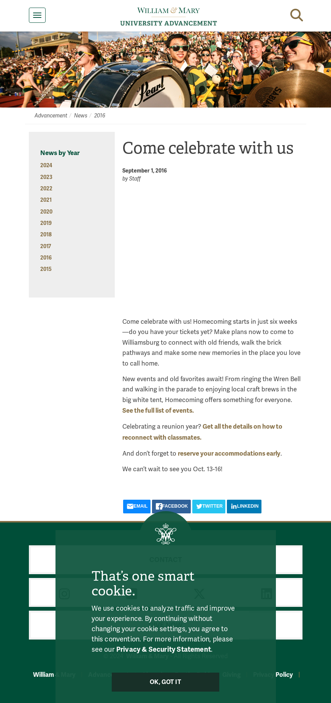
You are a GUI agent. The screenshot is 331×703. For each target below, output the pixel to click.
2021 (46, 200)
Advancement (51, 115)
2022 (46, 188)
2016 (99, 115)
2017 (45, 246)
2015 (46, 269)
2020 (46, 212)
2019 (46, 223)
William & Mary (54, 675)
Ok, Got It (165, 682)
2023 (46, 177)
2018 (46, 234)
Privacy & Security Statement (163, 649)
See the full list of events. (158, 411)
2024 (46, 165)
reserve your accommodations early (229, 454)
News (80, 115)
